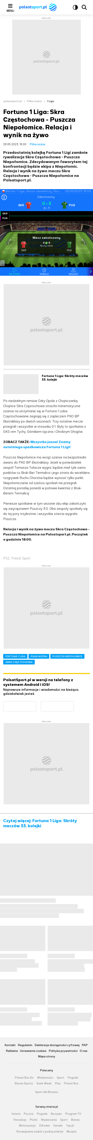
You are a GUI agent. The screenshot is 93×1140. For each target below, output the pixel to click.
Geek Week (44, 1083)
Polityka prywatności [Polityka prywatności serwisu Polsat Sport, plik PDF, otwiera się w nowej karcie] (63, 1051)
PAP (85, 1045)
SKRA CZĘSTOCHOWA (19, 662)
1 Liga (50, 101)
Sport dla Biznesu (46, 1092)
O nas (83, 1051)
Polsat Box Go (24, 1077)
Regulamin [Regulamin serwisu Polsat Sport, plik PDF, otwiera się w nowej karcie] (25, 1045)
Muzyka (71, 1131)
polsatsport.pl (13, 101)
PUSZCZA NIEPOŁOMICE (67, 656)
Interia (16, 1114)
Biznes (75, 1120)
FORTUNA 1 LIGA (15, 656)
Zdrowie (44, 1125)
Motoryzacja (27, 1125)
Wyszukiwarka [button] (84, 7)
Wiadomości (45, 1077)
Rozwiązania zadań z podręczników (39, 1131)
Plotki (34, 1120)
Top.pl (70, 1125)
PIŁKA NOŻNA (39, 656)
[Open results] (4, 197)
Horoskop (20, 1120)
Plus (58, 1083)
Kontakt (10, 1045)
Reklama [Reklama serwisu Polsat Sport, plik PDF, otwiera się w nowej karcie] (12, 1051)
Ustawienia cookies (33, 1051)
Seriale (58, 1125)
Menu (10, 10)
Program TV (73, 1114)
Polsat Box (71, 1083)
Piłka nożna (34, 101)
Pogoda (73, 1077)
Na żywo (56, 1114)
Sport (60, 1077)
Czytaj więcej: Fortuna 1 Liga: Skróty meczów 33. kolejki (40, 823)
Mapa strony (46, 1056)
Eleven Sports (24, 1083)
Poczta (28, 1114)
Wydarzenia (49, 1120)
